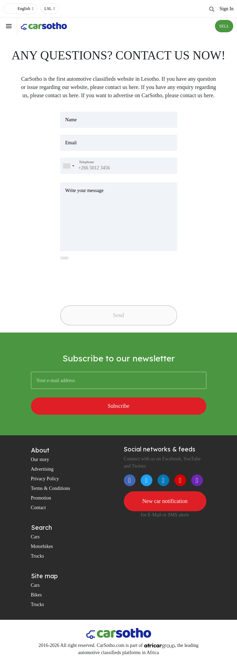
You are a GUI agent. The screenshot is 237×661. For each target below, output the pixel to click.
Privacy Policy (45, 478)
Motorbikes (42, 546)
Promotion (41, 498)
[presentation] (108, 280)
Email (71, 142)
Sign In (226, 8)
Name (71, 119)
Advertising (42, 469)
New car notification (165, 501)
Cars (35, 536)
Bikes (36, 594)
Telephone (86, 162)
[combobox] (68, 165)
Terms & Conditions (50, 488)
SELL (224, 26)
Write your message (84, 190)
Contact (38, 507)
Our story (40, 459)
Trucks (37, 556)
